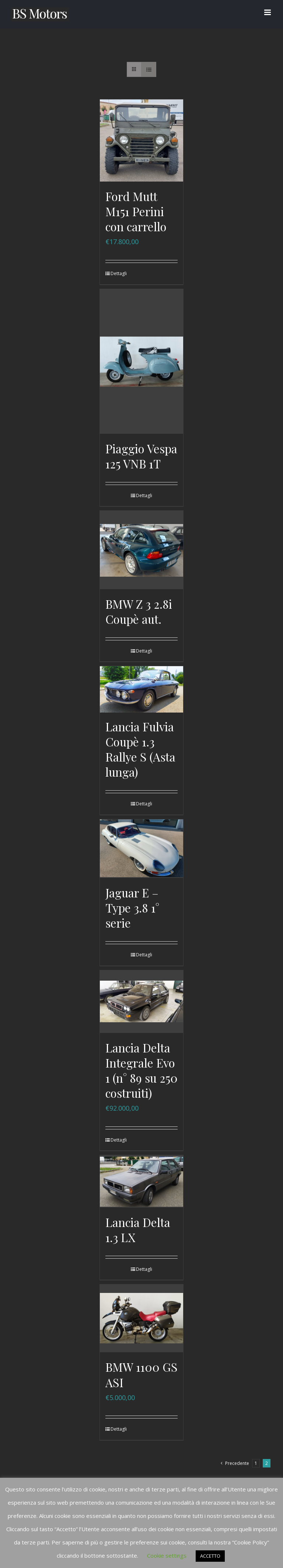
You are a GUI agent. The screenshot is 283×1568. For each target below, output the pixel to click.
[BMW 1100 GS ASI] (142, 1318)
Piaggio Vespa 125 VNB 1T (141, 456)
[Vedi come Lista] (149, 69)
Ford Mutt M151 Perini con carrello (136, 211)
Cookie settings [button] (166, 1555)
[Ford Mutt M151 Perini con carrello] (142, 140)
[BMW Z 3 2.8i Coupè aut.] (142, 550)
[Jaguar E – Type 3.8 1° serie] (142, 849)
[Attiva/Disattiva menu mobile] (268, 12)
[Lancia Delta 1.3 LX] (142, 1181)
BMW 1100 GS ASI (141, 1374)
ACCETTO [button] (210, 1556)
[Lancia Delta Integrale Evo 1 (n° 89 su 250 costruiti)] (142, 1001)
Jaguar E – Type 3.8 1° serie (132, 908)
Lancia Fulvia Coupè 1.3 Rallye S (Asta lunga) (140, 750)
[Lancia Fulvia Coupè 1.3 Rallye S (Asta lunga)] (142, 689)
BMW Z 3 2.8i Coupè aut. (138, 611)
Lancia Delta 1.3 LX (137, 1229)
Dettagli (119, 273)
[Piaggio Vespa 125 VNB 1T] (142, 361)
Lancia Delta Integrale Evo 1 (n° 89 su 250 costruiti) (141, 1070)
